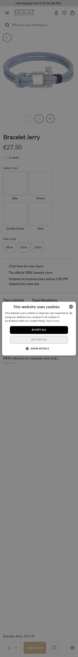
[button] (39, 348)
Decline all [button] (39, 339)
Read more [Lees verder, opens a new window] (53, 321)
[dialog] (39, 328)
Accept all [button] (39, 330)
